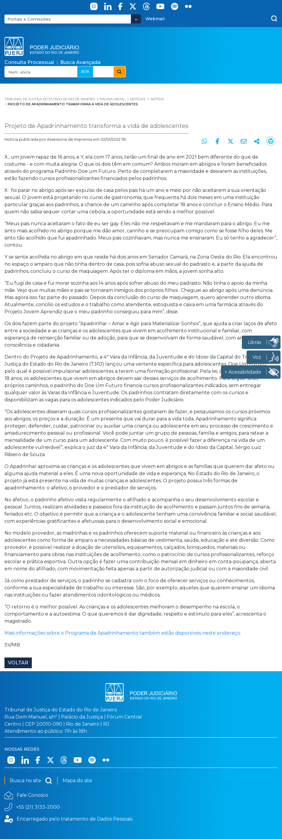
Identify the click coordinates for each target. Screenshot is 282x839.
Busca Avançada (80, 62)
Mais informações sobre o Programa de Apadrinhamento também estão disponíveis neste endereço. (124, 633)
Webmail (154, 18)
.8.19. (85, 71)
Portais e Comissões (29, 19)
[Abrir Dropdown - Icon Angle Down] (136, 19)
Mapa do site (77, 780)
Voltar (18, 663)
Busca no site (31, 781)
